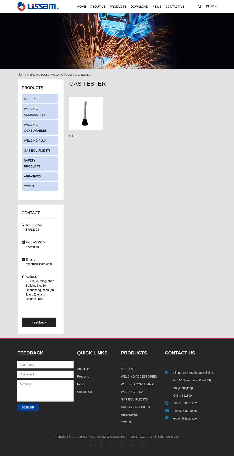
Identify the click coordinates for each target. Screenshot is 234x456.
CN (214, 6)
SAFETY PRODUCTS (32, 163)
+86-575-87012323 (186, 403)
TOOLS (45, 74)
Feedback (38, 322)
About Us (98, 6)
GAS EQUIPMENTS (37, 150)
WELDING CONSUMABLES (35, 127)
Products (118, 6)
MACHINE (31, 98)
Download (139, 6)
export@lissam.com (39, 264)
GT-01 (73, 136)
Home (81, 6)
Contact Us (175, 6)
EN (208, 6)
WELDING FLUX (35, 140)
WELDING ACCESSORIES (34, 111)
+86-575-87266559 (186, 411)
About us (83, 369)
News (156, 6)
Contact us (84, 391)
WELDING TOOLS (61, 74)
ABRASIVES (32, 176)
